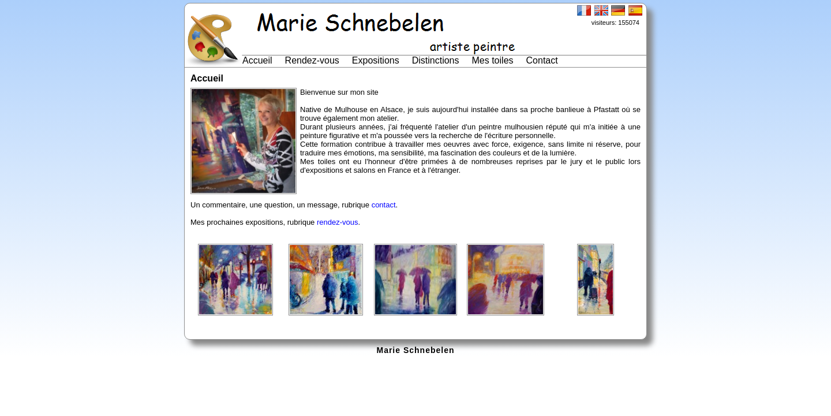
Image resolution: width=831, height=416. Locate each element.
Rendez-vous (312, 60)
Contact (542, 60)
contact (384, 204)
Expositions (375, 60)
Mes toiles (493, 60)
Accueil (257, 60)
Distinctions (435, 60)
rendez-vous (337, 222)
